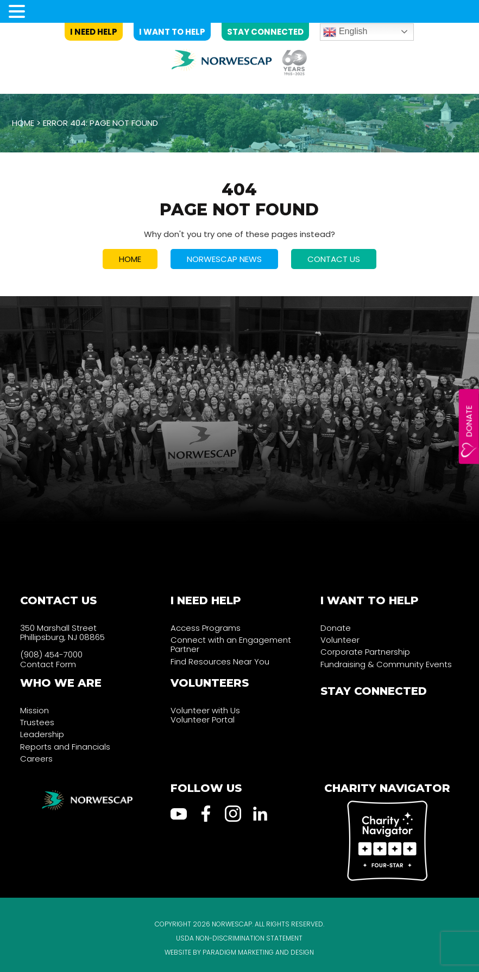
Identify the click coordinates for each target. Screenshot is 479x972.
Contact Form (48, 664)
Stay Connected (265, 31)
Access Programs (206, 628)
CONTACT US (333, 259)
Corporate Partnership (365, 651)
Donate (469, 421)
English (345, 32)
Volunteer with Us (205, 710)
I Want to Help (172, 31)
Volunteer (340, 639)
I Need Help (93, 31)
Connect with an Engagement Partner (231, 644)
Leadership (42, 734)
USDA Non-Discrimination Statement (239, 938)
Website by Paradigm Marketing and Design (239, 952)
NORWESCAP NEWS (224, 259)
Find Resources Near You (220, 661)
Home (23, 123)
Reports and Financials (65, 746)
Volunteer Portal (203, 719)
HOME (130, 259)
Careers (36, 758)
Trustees (37, 722)
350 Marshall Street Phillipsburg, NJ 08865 (62, 632)
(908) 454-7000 (51, 654)
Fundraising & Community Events (386, 664)
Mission (34, 710)
